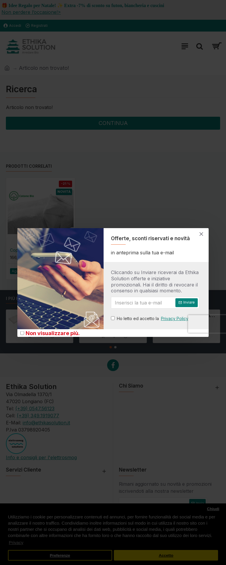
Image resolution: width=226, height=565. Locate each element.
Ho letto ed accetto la (150, 318)
